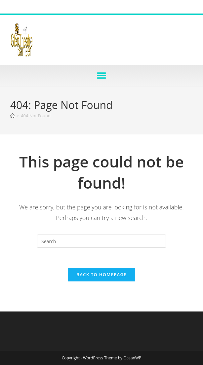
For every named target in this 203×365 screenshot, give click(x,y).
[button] (101, 75)
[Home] (12, 116)
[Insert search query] (101, 241)
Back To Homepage (101, 274)
